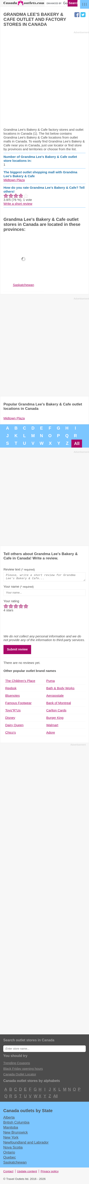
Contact (8, 1172)
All (76, 443)
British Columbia (16, 1124)
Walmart (52, 726)
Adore (50, 734)
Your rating (11, 602)
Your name (18, 588)
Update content (27, 1172)
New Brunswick (15, 1134)
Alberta (9, 1119)
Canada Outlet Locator (19, 1075)
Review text (19, 569)
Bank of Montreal (58, 704)
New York (10, 1139)
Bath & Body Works (60, 689)
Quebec (9, 1159)
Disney (10, 719)
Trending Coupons (16, 1064)
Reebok (11, 689)
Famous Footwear (18, 704)
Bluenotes (12, 697)
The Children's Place (20, 682)
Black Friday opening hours (23, 1070)
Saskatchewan (15, 1164)
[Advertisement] (44, 79)
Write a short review (17, 203)
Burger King (55, 719)
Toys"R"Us (13, 711)
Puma (50, 682)
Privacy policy (50, 1172)
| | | (84, 4)
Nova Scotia (13, 1149)
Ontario (9, 1154)
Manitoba (10, 1129)
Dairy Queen (14, 726)
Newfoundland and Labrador (26, 1144)
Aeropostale (55, 697)
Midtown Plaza (14, 180)
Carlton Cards (56, 711)
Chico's (10, 734)
